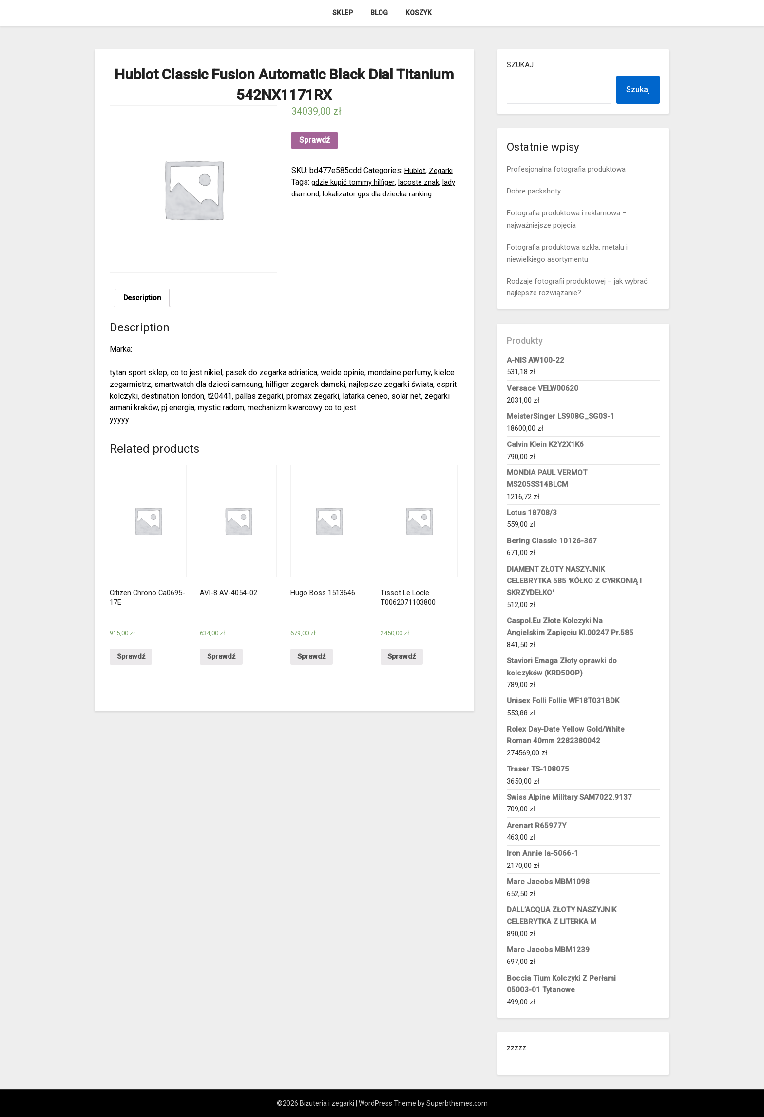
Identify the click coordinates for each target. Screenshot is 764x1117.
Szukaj (520, 64)
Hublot (415, 170)
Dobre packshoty (534, 191)
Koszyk (418, 13)
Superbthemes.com (457, 1103)
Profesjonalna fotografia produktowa (566, 169)
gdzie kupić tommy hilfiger (356, 182)
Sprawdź (314, 140)
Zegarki (443, 170)
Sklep (342, 13)
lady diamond (314, 193)
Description (144, 298)
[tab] (144, 299)
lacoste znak (426, 182)
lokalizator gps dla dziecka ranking (399, 193)
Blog (379, 13)
